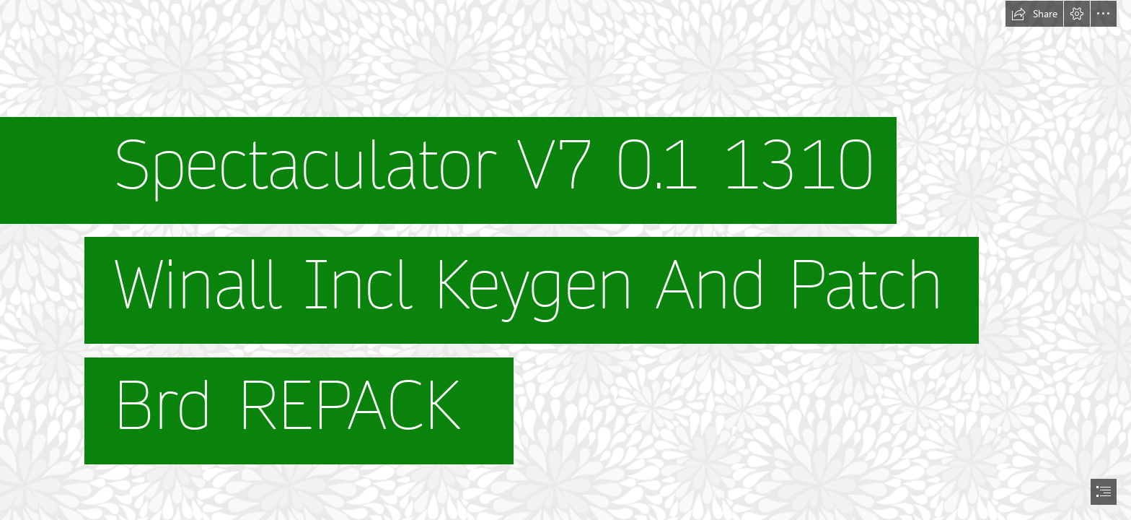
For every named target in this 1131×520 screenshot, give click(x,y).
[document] (565, 260)
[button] (1034, 14)
